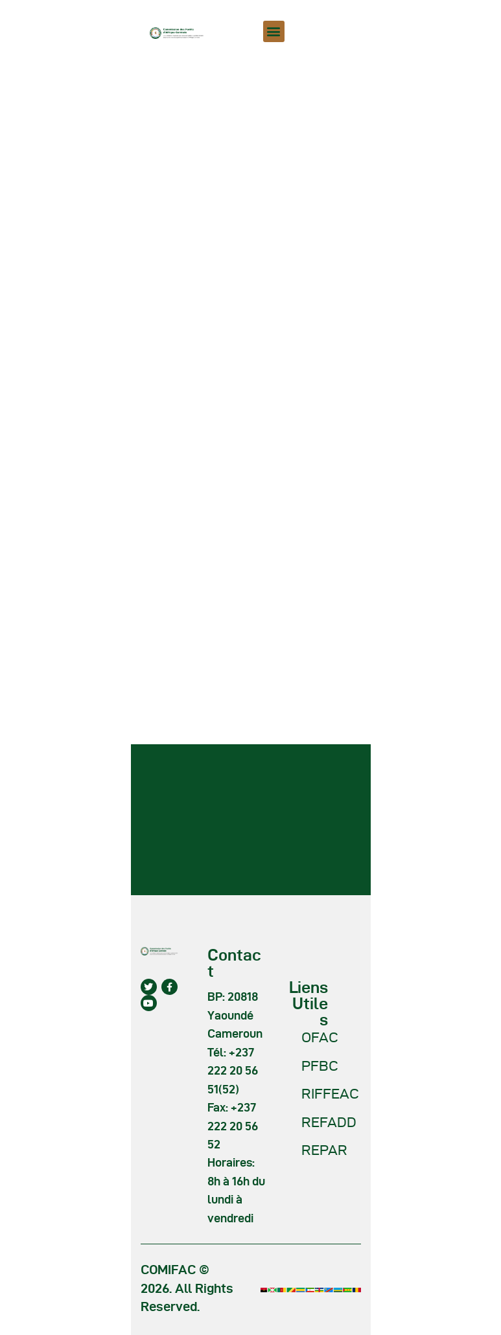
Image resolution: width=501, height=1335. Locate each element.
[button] (274, 31)
